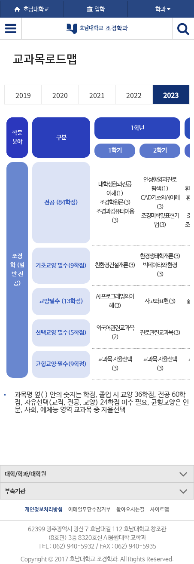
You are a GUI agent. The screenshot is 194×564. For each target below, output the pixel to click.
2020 (60, 95)
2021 (97, 95)
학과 (162, 9)
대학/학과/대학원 (25, 474)
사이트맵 (159, 510)
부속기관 (15, 491)
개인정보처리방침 (44, 510)
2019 (23, 95)
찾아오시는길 (130, 510)
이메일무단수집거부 (89, 510)
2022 (134, 95)
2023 (171, 95)
